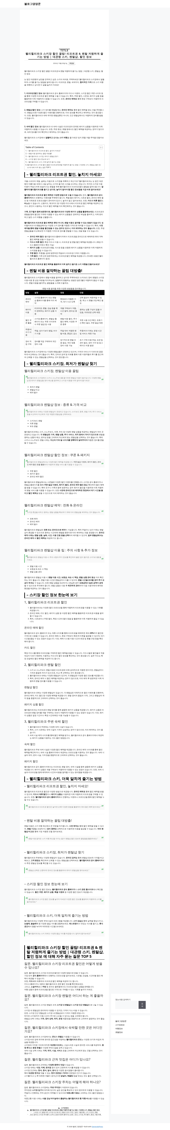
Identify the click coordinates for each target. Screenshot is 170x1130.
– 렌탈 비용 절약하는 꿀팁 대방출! (39, 153)
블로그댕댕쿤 (32, 4)
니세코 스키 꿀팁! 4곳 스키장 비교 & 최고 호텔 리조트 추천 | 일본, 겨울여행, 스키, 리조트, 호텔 (66, 1112)
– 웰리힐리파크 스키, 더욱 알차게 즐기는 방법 (43, 162)
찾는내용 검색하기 (123, 999)
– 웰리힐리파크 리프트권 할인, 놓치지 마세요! (43, 151)
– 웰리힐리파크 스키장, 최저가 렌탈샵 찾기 (42, 156)
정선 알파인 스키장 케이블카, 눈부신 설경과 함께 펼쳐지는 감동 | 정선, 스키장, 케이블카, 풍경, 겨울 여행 (65, 1114)
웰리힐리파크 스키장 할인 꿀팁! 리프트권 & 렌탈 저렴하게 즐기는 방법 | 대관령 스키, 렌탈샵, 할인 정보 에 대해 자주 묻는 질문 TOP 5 (64, 166)
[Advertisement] (130, 1077)
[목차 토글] (99, 147)
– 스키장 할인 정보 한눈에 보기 (38, 159)
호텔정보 (119, 1032)
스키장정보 (65, 1108)
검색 (142, 1005)
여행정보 (119, 1028)
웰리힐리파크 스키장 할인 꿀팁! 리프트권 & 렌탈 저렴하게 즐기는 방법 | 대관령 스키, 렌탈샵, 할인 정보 (65, 1110)
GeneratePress (97, 1126)
